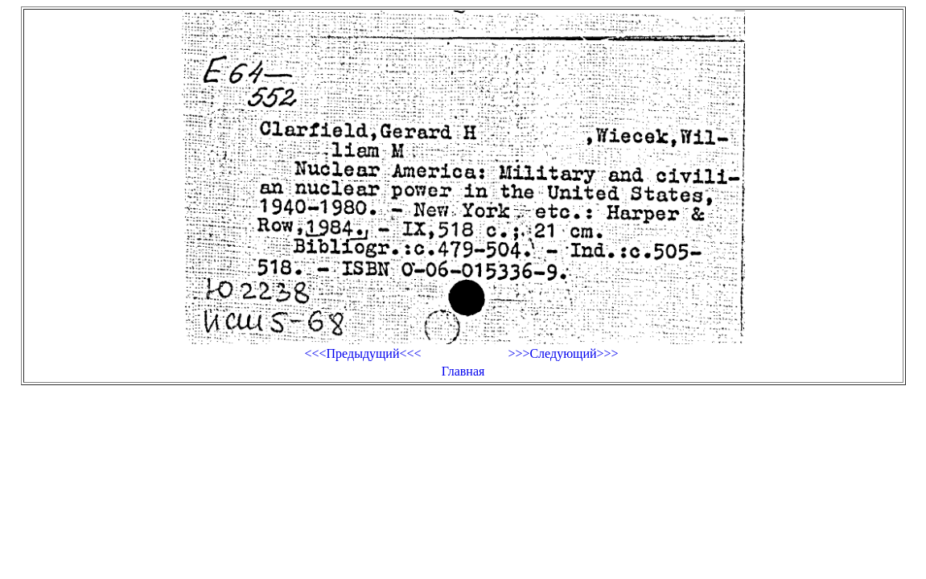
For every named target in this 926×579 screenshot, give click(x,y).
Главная (463, 371)
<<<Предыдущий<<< (362, 353)
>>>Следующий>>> (563, 353)
